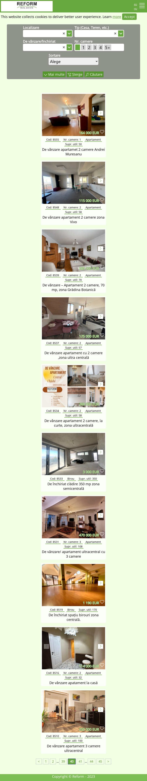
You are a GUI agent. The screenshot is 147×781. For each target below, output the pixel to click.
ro (135, 4)
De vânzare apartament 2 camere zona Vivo (73, 219)
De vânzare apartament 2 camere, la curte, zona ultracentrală (73, 423)
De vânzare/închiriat (39, 41)
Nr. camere (83, 41)
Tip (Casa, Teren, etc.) (91, 27)
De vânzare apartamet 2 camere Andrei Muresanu (73, 151)
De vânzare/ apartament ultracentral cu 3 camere (73, 554)
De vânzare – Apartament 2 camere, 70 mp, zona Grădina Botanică (73, 287)
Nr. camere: (73, 139)
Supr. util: (73, 144)
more (117, 16)
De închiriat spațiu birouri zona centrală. (74, 617)
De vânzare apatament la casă (73, 682)
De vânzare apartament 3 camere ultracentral (73, 748)
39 (63, 761)
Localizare (31, 27)
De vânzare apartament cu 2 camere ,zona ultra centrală (73, 355)
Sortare (54, 55)
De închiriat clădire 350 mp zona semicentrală (73, 486)
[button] (100, 113)
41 (80, 761)
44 (91, 761)
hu (135, 8)
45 (100, 761)
